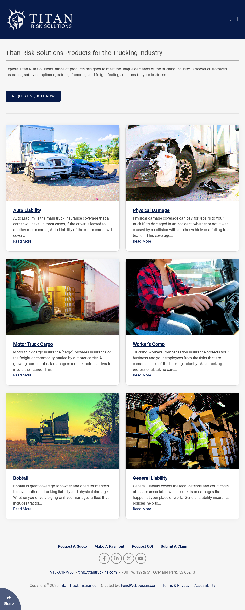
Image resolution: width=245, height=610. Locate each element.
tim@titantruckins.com (98, 572)
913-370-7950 (62, 572)
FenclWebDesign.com (139, 585)
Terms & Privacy (175, 585)
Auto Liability (27, 210)
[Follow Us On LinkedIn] (116, 558)
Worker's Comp (149, 344)
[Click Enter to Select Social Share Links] (10, 599)
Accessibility (204, 585)
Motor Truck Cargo (33, 344)
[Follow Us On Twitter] (128, 558)
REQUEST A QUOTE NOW (33, 96)
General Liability (150, 478)
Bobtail (20, 478)
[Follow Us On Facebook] (104, 558)
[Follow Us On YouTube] (140, 558)
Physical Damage (151, 210)
